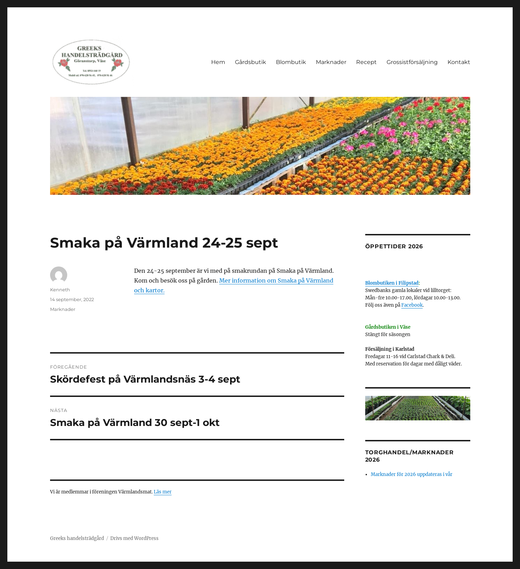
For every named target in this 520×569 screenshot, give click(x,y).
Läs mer (163, 492)
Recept (366, 62)
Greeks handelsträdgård (77, 538)
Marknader (331, 62)
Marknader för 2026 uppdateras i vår (411, 474)
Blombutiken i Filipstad (391, 283)
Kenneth (60, 289)
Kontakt (459, 62)
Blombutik (291, 62)
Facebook (412, 305)
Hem (218, 62)
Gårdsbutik (250, 62)
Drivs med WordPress (134, 538)
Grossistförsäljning (412, 62)
